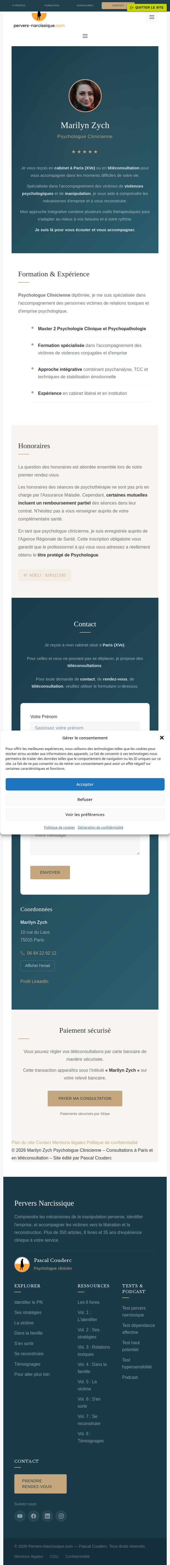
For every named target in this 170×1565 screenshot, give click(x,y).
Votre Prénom (43, 716)
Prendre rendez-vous (37, 1484)
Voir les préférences (85, 814)
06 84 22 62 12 (38, 953)
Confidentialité (78, 1556)
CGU (54, 1556)
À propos (18, 5)
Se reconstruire (29, 1353)
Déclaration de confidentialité (100, 827)
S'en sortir (24, 1343)
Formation (51, 5)
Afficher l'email (37, 965)
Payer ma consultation (85, 1098)
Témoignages (27, 1364)
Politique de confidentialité (112, 1142)
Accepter (85, 784)
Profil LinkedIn (34, 981)
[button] (161, 737)
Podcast (130, 1377)
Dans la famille (28, 1333)
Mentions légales (68, 1142)
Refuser (85, 799)
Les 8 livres (88, 1302)
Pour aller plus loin (32, 1374)
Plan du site (23, 1142)
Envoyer (50, 872)
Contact (118, 5)
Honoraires (85, 5)
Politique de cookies (59, 827)
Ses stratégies (28, 1312)
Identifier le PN (28, 1302)
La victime (24, 1323)
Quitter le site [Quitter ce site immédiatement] (147, 7)
